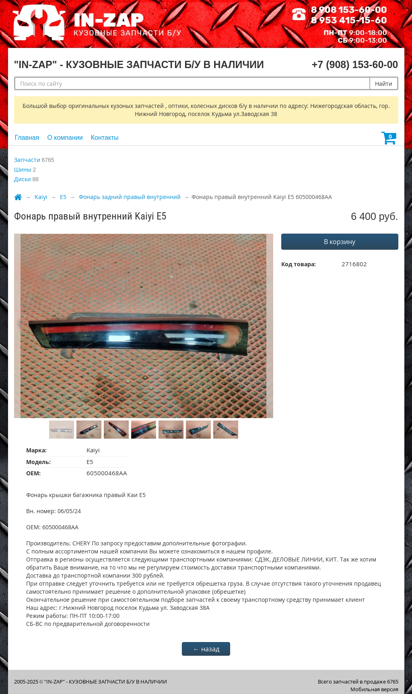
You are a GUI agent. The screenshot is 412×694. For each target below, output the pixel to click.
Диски (22, 179)
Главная (27, 137)
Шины (22, 169)
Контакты (105, 137)
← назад (206, 648)
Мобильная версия (374, 689)
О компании (64, 137)
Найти (383, 83)
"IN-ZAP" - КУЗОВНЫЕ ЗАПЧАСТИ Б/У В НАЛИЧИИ (105, 681)
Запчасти (27, 160)
